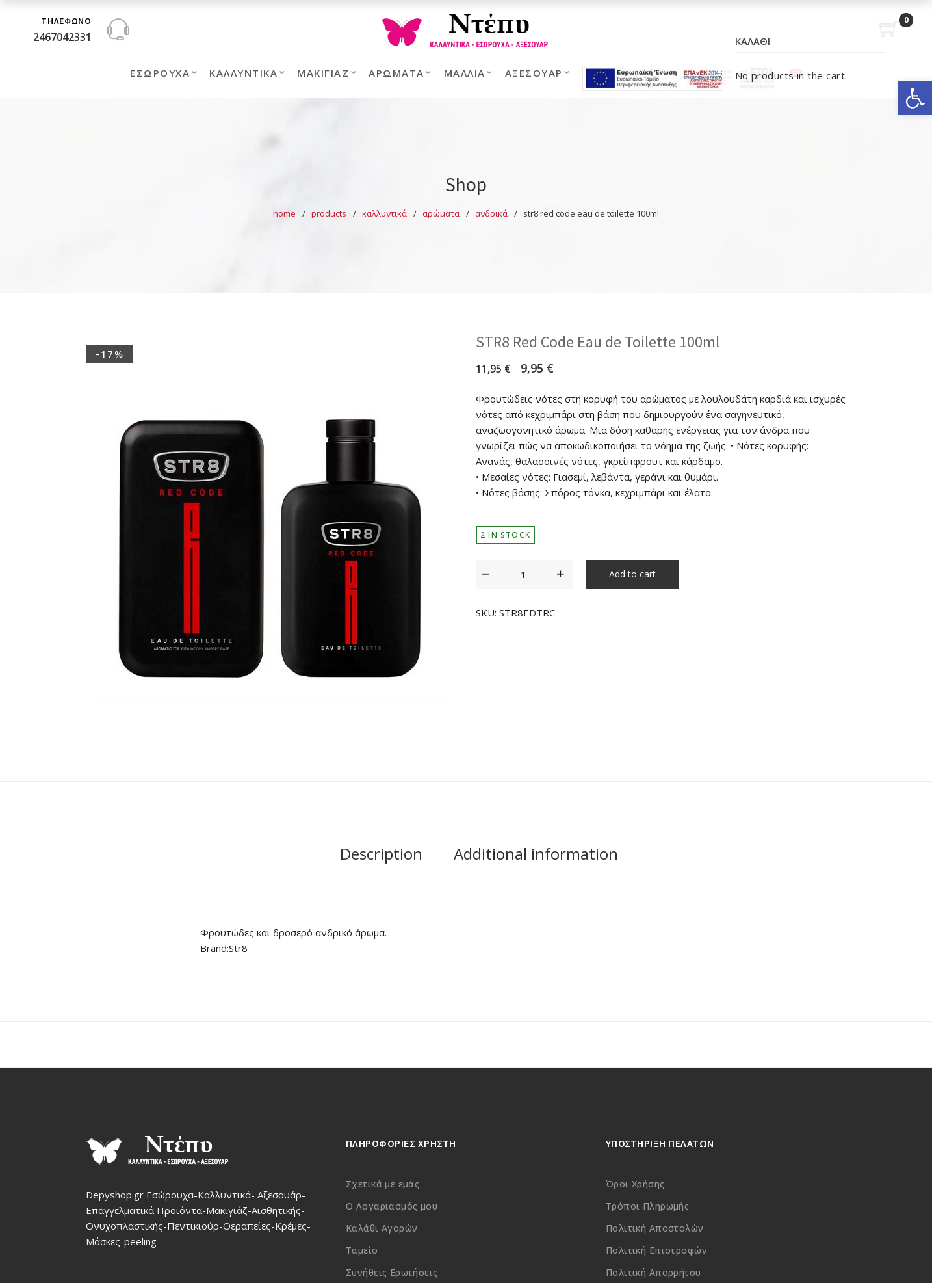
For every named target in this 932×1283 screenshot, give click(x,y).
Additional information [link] (536, 853)
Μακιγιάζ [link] (323, 72)
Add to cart (632, 574)
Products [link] (328, 213)
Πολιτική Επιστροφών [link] (656, 1250)
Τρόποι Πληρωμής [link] (647, 1206)
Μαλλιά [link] (464, 72)
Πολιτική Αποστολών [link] (655, 1228)
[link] (915, 98)
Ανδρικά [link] (491, 213)
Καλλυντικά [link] (243, 72)
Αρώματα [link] (396, 72)
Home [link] (284, 213)
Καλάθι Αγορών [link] (381, 1228)
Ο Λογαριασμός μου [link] (391, 1206)
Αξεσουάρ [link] (534, 72)
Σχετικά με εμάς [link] (382, 1184)
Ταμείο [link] (362, 1250)
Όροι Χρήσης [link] (635, 1184)
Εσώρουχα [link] (160, 72)
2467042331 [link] (62, 37)
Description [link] (381, 853)
